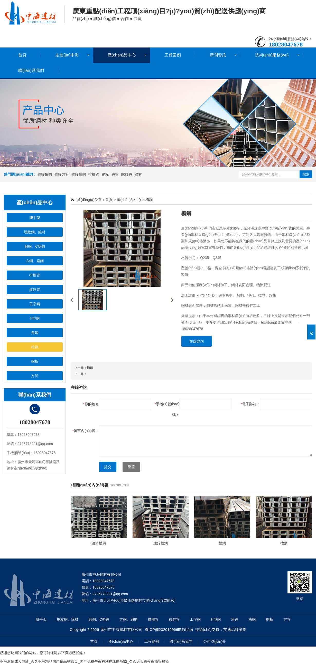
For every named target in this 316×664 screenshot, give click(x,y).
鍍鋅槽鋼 (78, 174)
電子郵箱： (250, 404)
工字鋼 (195, 619)
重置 (131, 467)
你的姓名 (91, 404)
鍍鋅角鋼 (45, 174)
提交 (107, 467)
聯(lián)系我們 (31, 70)
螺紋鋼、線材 (67, 619)
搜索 (306, 174)
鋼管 (115, 174)
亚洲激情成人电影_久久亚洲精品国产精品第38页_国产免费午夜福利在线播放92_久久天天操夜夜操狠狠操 (84, 661)
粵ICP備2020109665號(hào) (169, 629)
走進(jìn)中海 (67, 55)
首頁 (22, 55)
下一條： (81, 374)
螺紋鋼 (126, 174)
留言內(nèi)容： (85, 431)
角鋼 (234, 619)
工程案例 (172, 55)
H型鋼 (216, 619)
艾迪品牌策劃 (234, 629)
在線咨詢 (196, 341)
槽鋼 (149, 200)
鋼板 (105, 174)
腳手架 (41, 619)
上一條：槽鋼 (84, 368)
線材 (138, 174)
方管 (287, 619)
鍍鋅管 (174, 619)
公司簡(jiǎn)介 (214, 641)
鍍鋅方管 (61, 174)
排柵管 (93, 174)
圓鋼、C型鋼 (99, 619)
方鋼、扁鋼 (128, 619)
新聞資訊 (218, 55)
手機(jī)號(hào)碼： (167, 409)
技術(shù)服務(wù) (272, 55)
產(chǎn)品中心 (122, 55)
